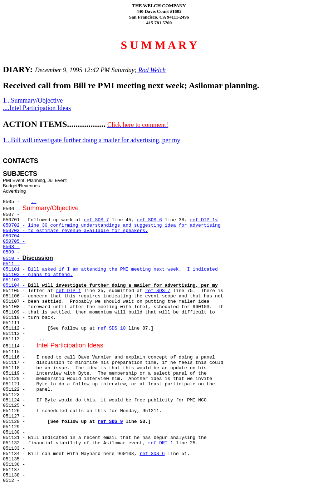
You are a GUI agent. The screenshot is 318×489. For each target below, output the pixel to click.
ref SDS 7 (96, 220)
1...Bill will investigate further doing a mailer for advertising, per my (91, 140)
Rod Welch (151, 70)
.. (33, 201)
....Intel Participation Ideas (37, 108)
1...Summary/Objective (33, 100)
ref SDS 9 (110, 421)
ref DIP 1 (68, 290)
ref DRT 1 (160, 443)
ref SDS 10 (112, 328)
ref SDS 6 (149, 220)
